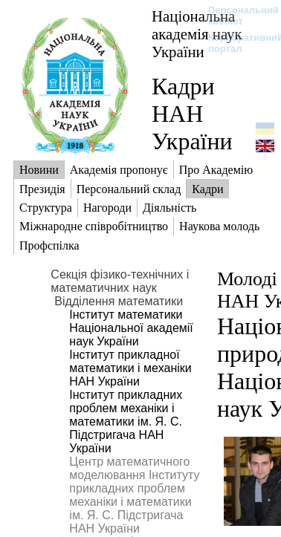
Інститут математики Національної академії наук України (131, 328)
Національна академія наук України (197, 33)
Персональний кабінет (236, 15)
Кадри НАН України (192, 113)
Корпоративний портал (236, 43)
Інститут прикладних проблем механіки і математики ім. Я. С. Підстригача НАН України (125, 421)
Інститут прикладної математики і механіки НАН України (130, 368)
